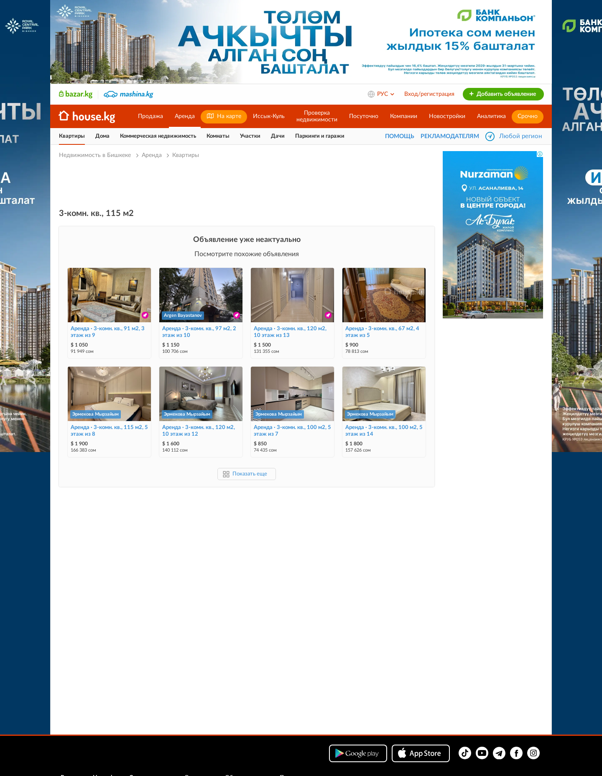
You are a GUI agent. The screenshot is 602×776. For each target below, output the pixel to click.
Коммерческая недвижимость (158, 136)
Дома (102, 136)
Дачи (278, 136)
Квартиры (72, 136)
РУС (386, 94)
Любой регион (520, 136)
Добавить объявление (502, 94)
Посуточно (363, 116)
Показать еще (249, 474)
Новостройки (447, 116)
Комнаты (218, 136)
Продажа (150, 116)
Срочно (528, 116)
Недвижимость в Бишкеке (96, 155)
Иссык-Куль (269, 116)
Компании (403, 116)
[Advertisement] (246, 183)
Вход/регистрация (429, 94)
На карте (224, 116)
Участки (250, 136)
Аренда (185, 116)
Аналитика (491, 116)
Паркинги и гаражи (319, 136)
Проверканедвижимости (316, 116)
